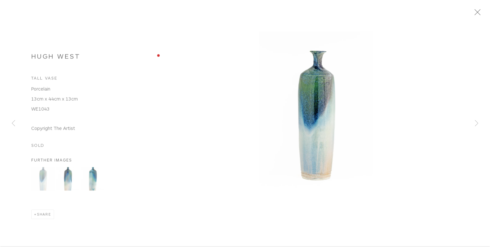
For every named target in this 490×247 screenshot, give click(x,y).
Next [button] (476, 123)
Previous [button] (13, 123)
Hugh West (55, 58)
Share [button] (44, 216)
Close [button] (478, 14)
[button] (43, 181)
